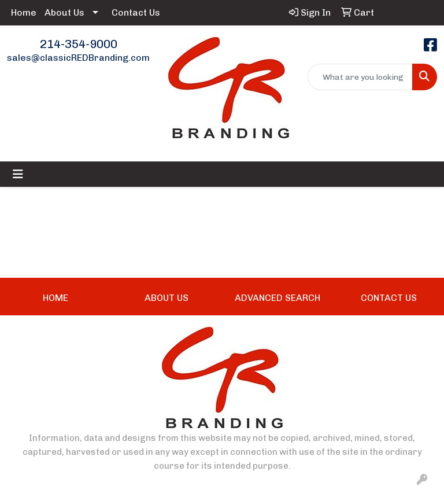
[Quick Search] (360, 77)
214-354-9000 (78, 44)
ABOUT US (166, 297)
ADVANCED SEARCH (277, 297)
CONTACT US (389, 297)
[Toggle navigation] (18, 174)
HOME (55, 297)
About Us (64, 12)
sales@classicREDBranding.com (78, 57)
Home (23, 12)
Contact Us (136, 12)
